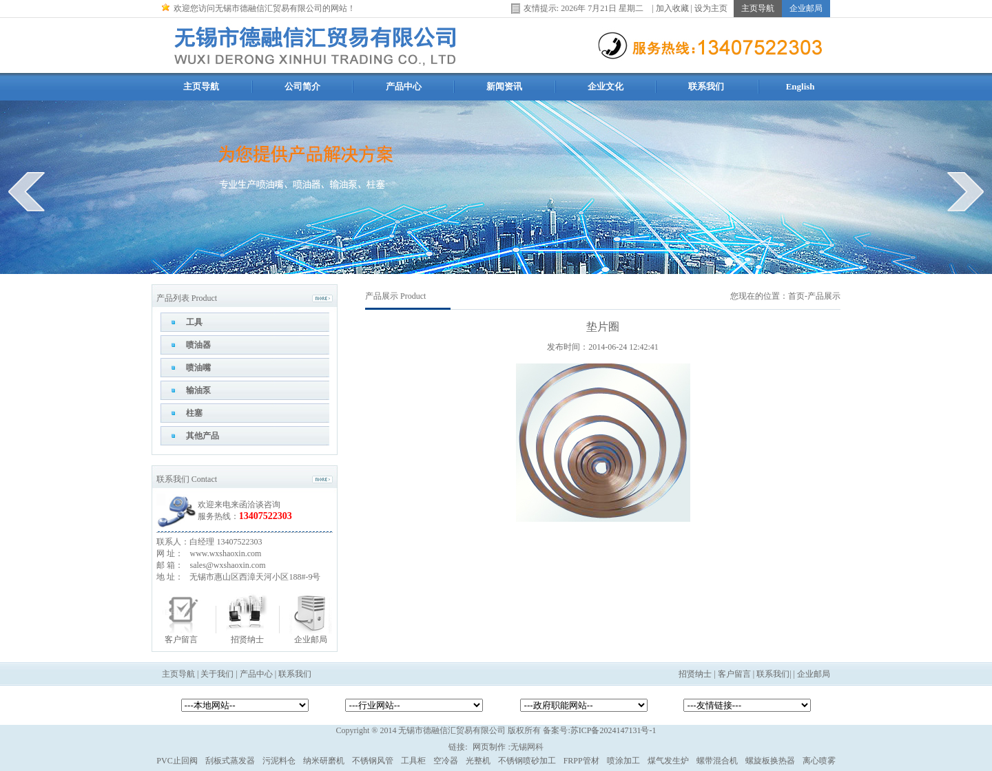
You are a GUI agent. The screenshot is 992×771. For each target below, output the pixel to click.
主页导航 (201, 86)
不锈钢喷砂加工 (527, 760)
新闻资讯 (504, 86)
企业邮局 (310, 639)
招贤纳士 (247, 639)
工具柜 (413, 760)
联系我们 (706, 86)
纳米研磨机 (323, 760)
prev (26, 191)
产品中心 (404, 86)
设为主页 (710, 7)
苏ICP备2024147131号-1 (613, 730)
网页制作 (489, 747)
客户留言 (181, 639)
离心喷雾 (819, 760)
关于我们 (217, 674)
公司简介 (302, 86)
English (800, 86)
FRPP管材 (581, 760)
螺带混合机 (717, 760)
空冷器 (445, 760)
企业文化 (605, 86)
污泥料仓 (279, 760)
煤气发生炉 (668, 760)
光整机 (478, 760)
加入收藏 (672, 7)
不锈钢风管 (372, 760)
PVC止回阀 (176, 760)
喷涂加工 (623, 760)
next (965, 191)
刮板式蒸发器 (230, 760)
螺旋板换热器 (770, 760)
